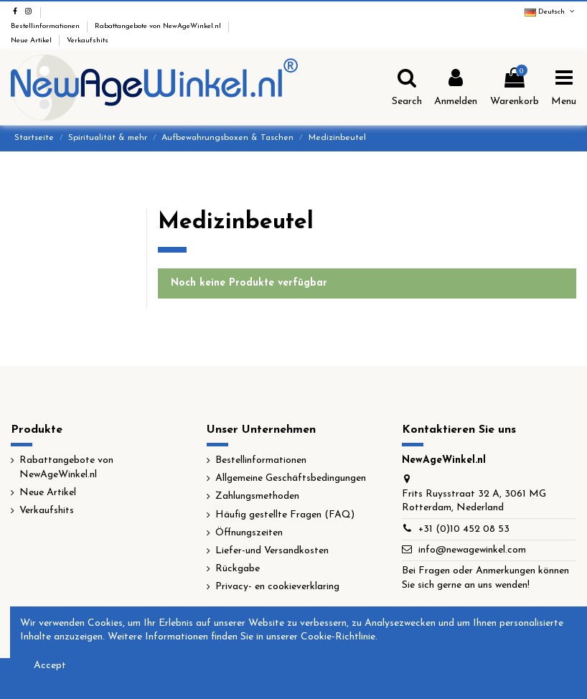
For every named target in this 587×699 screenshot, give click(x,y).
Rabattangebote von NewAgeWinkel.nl (159, 26)
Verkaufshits (87, 40)
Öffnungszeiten (249, 532)
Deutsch (550, 12)
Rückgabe (237, 568)
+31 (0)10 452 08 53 (463, 529)
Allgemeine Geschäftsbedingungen (290, 478)
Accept (50, 665)
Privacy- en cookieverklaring (277, 586)
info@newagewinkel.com (472, 550)
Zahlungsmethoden (257, 496)
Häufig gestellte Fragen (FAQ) (284, 515)
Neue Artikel (32, 40)
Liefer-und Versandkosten (272, 550)
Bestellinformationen (46, 26)
